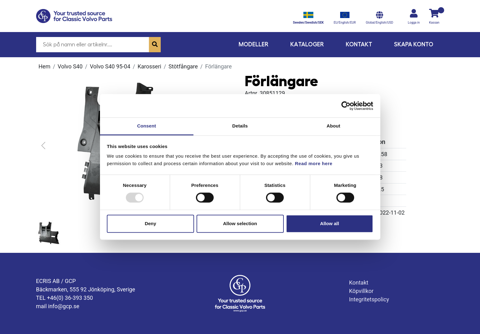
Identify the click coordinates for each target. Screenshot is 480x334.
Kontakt (359, 44)
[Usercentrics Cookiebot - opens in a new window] (346, 105)
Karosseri (149, 66)
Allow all (329, 223)
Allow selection (240, 223)
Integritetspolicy (369, 299)
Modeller (254, 44)
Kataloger (307, 44)
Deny (150, 223)
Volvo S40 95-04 (110, 66)
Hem (44, 66)
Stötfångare (183, 66)
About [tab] (333, 125)
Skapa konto (413, 44)
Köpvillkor (361, 291)
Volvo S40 (70, 66)
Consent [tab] (146, 125)
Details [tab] (240, 125)
